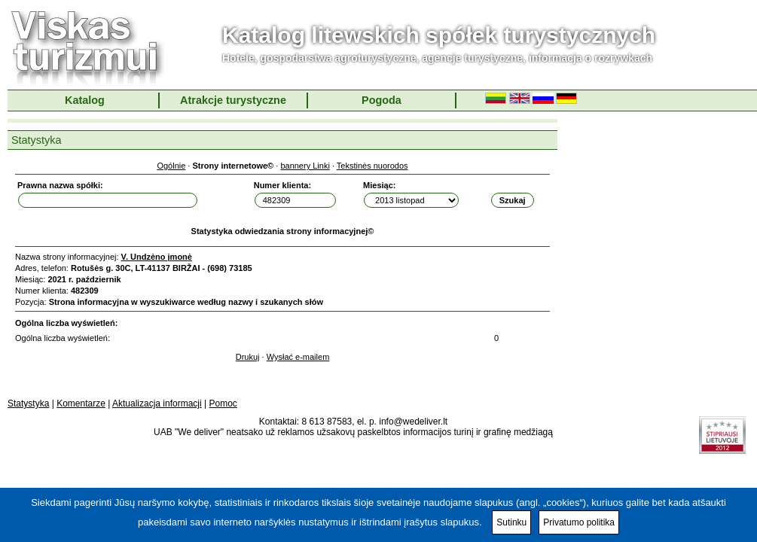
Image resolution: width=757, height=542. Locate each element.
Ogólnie (171, 165)
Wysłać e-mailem (298, 356)
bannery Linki (304, 165)
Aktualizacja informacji (157, 403)
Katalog (85, 100)
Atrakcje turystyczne (233, 100)
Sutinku (511, 522)
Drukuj (248, 356)
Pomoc (223, 403)
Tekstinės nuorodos (372, 165)
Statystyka (28, 403)
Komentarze (80, 403)
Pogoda (381, 100)
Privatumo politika (579, 522)
